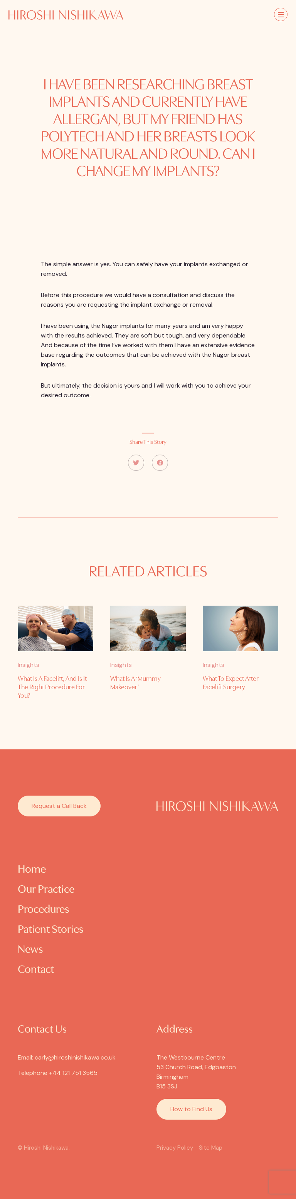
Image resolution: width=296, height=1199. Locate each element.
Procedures (43, 909)
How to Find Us (191, 1109)
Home (32, 869)
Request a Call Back (59, 806)
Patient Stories (50, 929)
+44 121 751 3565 (73, 1073)
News (30, 950)
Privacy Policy (174, 1148)
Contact (36, 970)
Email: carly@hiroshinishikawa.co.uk (67, 1057)
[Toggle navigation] (281, 14)
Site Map (210, 1148)
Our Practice (46, 889)
